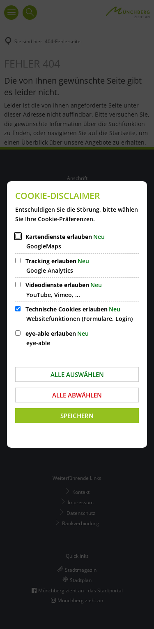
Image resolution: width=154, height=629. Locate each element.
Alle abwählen (77, 395)
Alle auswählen (77, 374)
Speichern (77, 416)
